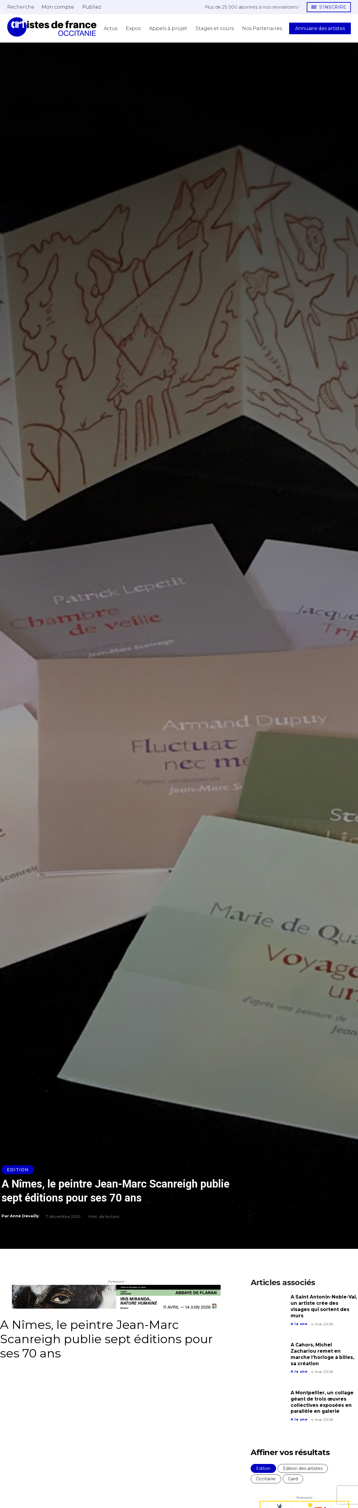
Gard (293, 1478)
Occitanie (266, 1478)
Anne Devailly (24, 1215)
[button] (20, 6)
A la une (300, 1324)
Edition (17, 1169)
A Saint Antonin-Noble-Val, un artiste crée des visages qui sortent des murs (321, 1306)
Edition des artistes (303, 1468)
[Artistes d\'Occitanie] (52, 27)
